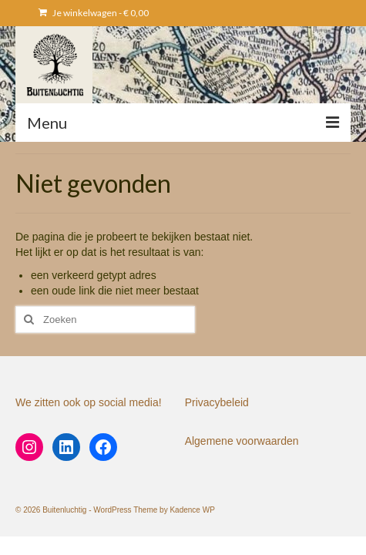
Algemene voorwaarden (242, 441)
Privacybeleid (217, 402)
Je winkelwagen (94, 12)
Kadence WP (192, 510)
